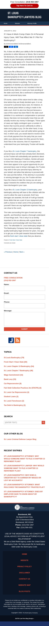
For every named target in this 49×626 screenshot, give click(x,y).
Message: (8, 311)
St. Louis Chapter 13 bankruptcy (25, 190)
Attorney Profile (32, 23)
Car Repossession (13, 384)
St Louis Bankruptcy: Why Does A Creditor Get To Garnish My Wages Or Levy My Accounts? (23, 478)
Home (5, 23)
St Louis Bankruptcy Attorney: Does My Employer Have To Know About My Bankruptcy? (23, 497)
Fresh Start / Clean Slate (15, 240)
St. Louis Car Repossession (17, 393)
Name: (6, 284)
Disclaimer (24, 577)
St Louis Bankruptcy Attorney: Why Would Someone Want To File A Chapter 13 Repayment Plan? (23, 459)
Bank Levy (10, 379)
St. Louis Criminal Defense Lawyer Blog (20, 440)
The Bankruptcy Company (30, 617)
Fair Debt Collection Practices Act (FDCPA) (23, 388)
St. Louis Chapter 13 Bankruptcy (19, 366)
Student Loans (11, 397)
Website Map (24, 590)
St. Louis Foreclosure (14, 401)
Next (22, 252)
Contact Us (25, 27)
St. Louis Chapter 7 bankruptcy (25, 151)
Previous (8, 252)
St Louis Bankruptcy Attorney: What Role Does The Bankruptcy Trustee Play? (22, 488)
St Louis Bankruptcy (14, 358)
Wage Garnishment (13, 375)
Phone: (7, 302)
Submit (24, 329)
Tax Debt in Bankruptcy (15, 406)
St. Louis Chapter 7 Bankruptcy (19, 371)
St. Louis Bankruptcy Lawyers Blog (24, 15)
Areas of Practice (9, 27)
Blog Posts (24, 596)
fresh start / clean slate (19, 236)
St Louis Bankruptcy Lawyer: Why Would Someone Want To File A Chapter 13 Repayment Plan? (24, 469)
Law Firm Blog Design (24, 623)
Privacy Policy (24, 571)
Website (17, 23)
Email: (6, 293)
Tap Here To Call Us (24, 6)
